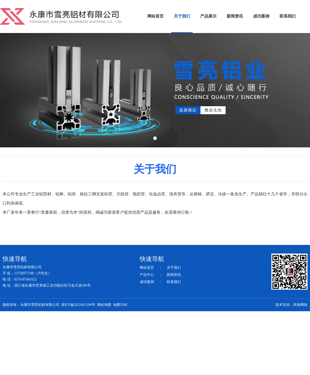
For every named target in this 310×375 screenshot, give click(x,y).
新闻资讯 (235, 16)
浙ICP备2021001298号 (78, 305)
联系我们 (288, 16)
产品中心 (147, 275)
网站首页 (155, 16)
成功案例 (261, 16)
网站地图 (104, 305)
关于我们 (182, 16)
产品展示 (208, 16)
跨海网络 (300, 305)
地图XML (120, 305)
